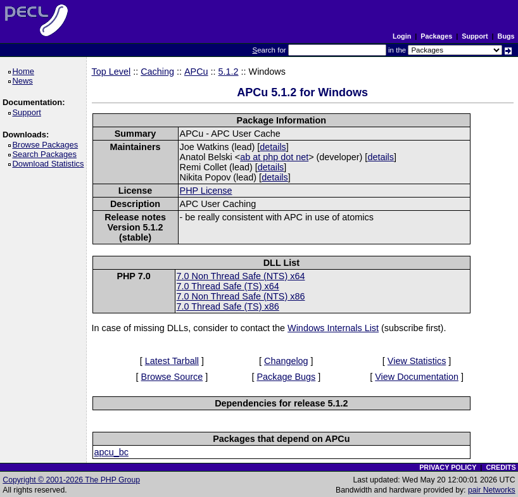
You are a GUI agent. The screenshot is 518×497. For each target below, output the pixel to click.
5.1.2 (228, 71)
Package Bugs (285, 377)
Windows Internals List (333, 328)
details (273, 147)
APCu (196, 71)
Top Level (111, 71)
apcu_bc (111, 452)
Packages (436, 36)
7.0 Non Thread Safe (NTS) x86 (241, 296)
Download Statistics (50, 163)
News (24, 80)
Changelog (286, 361)
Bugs (506, 36)
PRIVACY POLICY (447, 467)
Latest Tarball (172, 361)
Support (475, 36)
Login (402, 36)
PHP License (206, 191)
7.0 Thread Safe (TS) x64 (228, 286)
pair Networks (491, 490)
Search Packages (46, 154)
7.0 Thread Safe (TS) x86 (228, 306)
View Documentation (416, 377)
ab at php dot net (274, 157)
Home (25, 71)
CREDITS (500, 467)
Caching (157, 71)
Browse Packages (47, 144)
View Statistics (417, 361)
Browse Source (172, 377)
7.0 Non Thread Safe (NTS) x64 (241, 276)
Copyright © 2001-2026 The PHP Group (71, 479)
